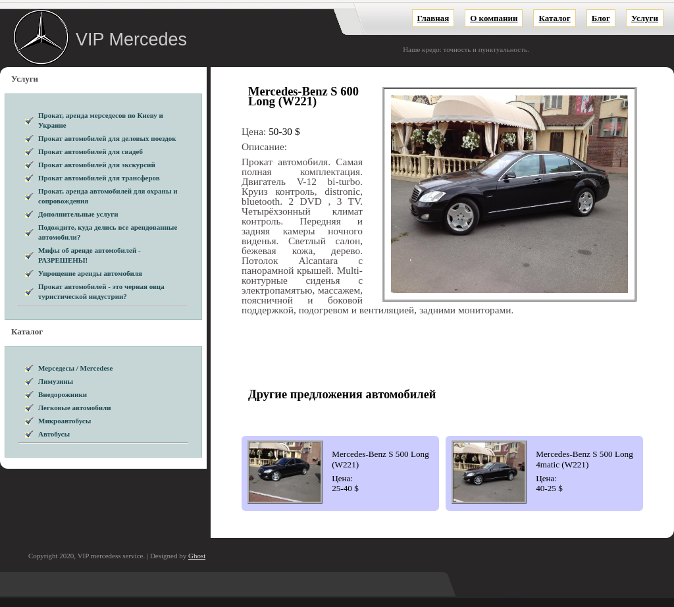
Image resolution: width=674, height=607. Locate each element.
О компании (493, 18)
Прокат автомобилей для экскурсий (96, 165)
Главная (433, 18)
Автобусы (54, 434)
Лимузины (55, 381)
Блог (601, 18)
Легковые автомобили (74, 407)
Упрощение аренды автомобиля (90, 273)
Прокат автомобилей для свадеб (90, 151)
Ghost (196, 556)
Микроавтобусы (64, 421)
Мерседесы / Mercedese (75, 368)
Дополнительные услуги (78, 214)
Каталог (554, 18)
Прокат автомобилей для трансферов (99, 178)
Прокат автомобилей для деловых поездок (107, 138)
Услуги (644, 18)
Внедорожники (62, 394)
